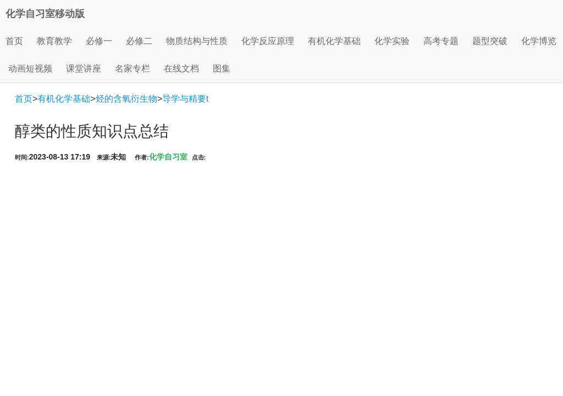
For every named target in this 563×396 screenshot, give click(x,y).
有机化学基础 (63, 98)
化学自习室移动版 (45, 13)
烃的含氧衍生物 (126, 98)
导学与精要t (185, 98)
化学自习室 (168, 156)
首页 (14, 41)
